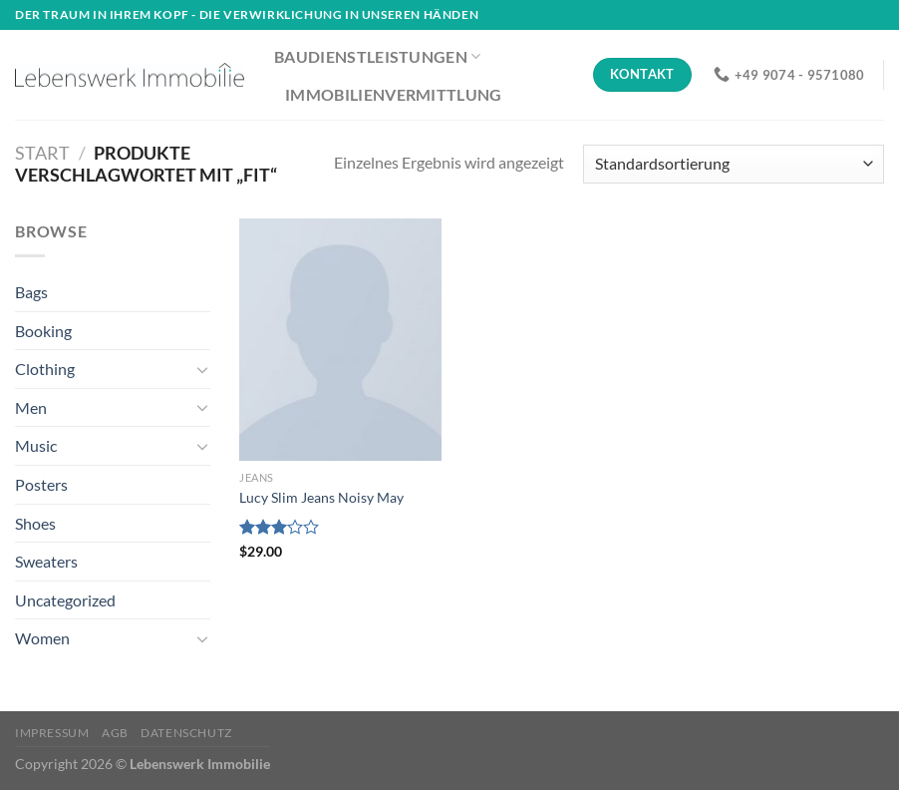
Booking (43, 330)
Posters (41, 484)
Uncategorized (65, 600)
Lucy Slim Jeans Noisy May (321, 497)
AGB (115, 732)
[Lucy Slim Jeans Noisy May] (340, 339)
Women (42, 637)
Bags (31, 291)
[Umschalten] (202, 369)
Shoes (35, 523)
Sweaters (46, 561)
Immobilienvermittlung (393, 94)
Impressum (52, 732)
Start (42, 153)
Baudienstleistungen (377, 57)
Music (36, 445)
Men (31, 407)
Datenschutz (186, 732)
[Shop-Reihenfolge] (733, 164)
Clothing (45, 368)
